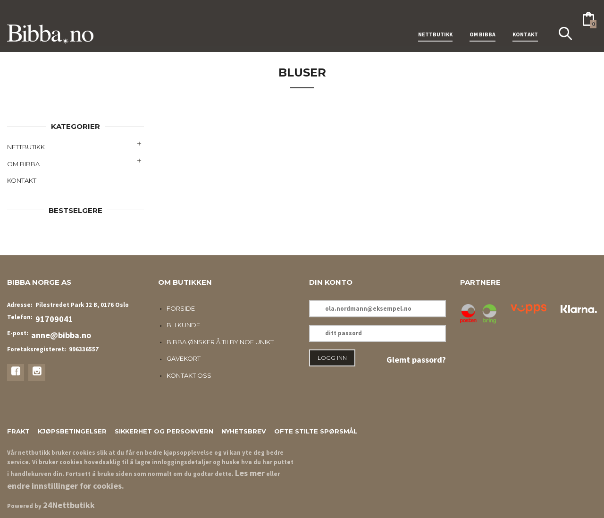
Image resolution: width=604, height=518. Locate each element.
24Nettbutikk (69, 505)
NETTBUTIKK (435, 22)
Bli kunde (183, 325)
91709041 (54, 319)
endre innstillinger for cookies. (65, 485)
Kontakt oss (189, 375)
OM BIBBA (482, 22)
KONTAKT (525, 22)
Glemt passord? (416, 359)
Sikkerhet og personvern (164, 431)
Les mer (250, 472)
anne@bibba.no (61, 335)
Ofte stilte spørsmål (315, 431)
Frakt (18, 431)
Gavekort (184, 358)
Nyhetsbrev (243, 431)
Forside (181, 308)
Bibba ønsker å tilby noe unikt (220, 342)
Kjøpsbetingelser (72, 431)
